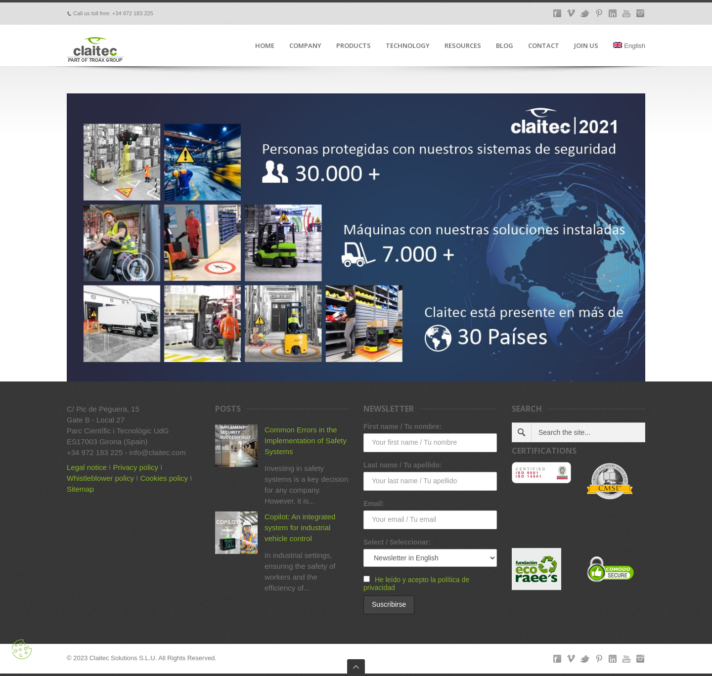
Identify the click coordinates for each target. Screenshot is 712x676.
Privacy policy (135, 467)
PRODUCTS (353, 46)
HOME (264, 46)
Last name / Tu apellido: (402, 465)
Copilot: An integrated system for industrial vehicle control (300, 527)
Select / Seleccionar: (397, 542)
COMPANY (305, 46)
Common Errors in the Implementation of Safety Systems (306, 440)
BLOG (504, 46)
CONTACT (543, 46)
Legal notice (87, 467)
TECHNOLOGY (408, 46)
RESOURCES (463, 46)
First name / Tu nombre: (402, 426)
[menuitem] (629, 54)
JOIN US (586, 46)
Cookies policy (164, 478)
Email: (373, 503)
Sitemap (80, 489)
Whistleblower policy (100, 478)
